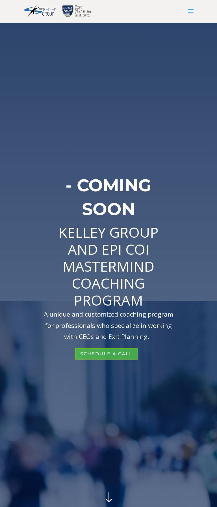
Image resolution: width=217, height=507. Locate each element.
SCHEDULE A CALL (106, 353)
